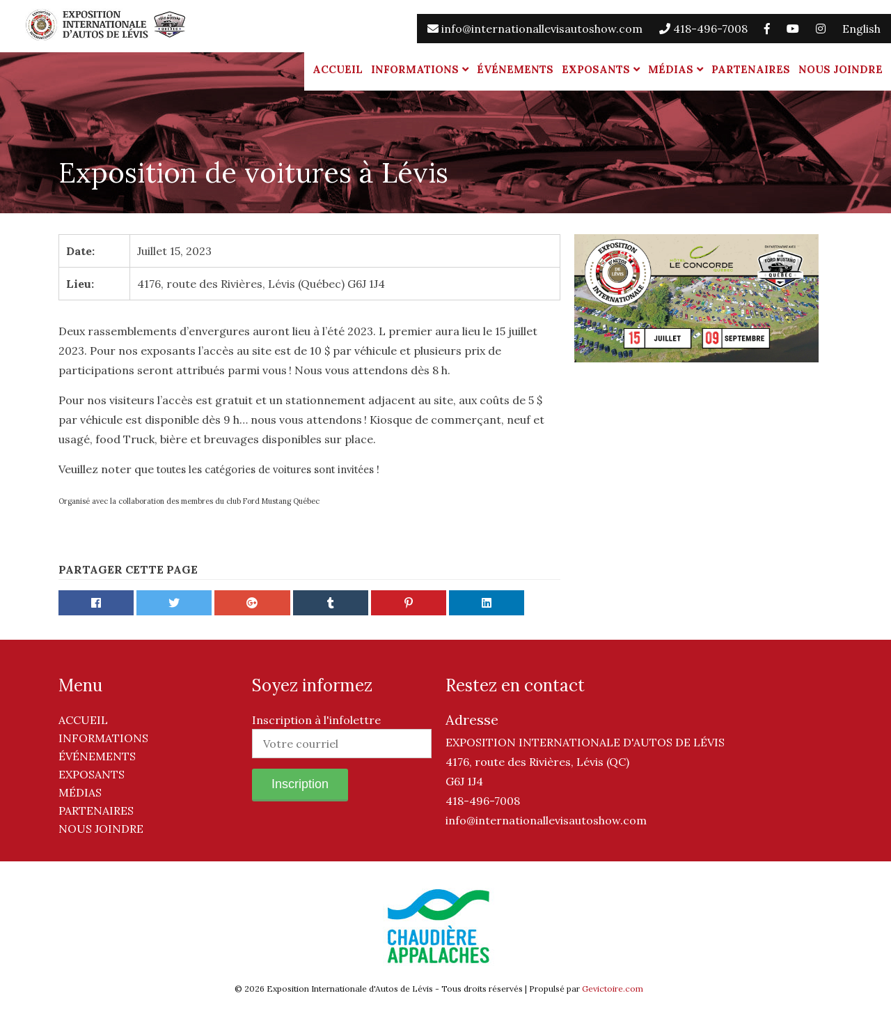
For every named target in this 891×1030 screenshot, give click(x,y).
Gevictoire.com (612, 988)
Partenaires (750, 69)
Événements (515, 69)
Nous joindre (840, 69)
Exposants (596, 69)
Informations (415, 69)
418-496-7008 (703, 29)
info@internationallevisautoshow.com (534, 29)
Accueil (338, 69)
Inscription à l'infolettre (316, 720)
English (861, 29)
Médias (670, 69)
